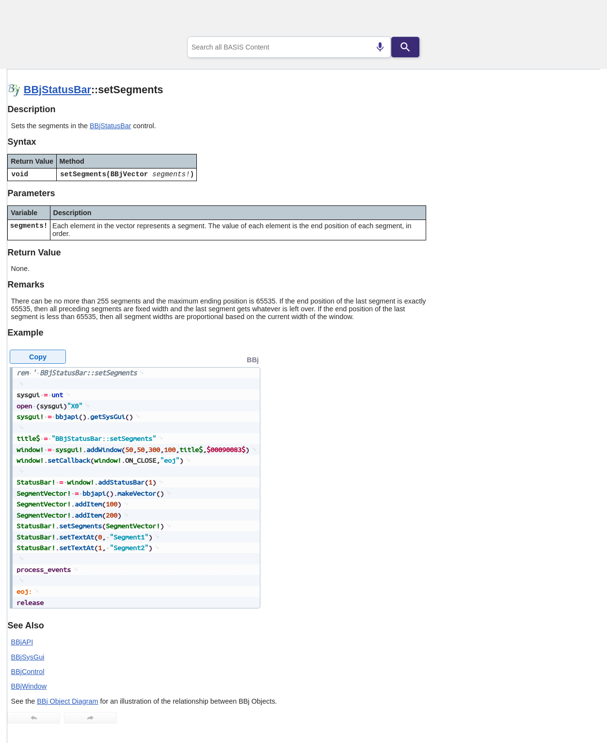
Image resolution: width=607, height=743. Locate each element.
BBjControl (28, 671)
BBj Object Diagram (67, 701)
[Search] (405, 47)
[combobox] (289, 47)
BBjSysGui (28, 657)
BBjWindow (29, 686)
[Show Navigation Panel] (581, 20)
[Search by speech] (380, 47)
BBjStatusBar (57, 90)
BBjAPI (22, 642)
